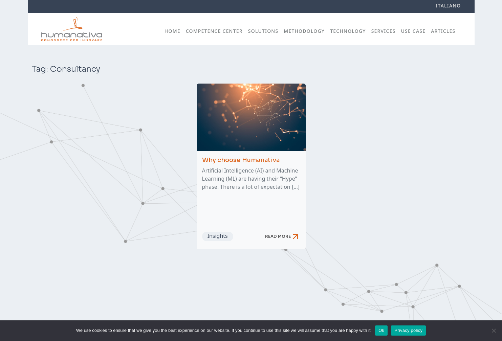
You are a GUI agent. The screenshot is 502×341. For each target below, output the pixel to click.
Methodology (304, 31)
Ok (381, 330)
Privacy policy (408, 330)
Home (172, 31)
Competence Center (214, 31)
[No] (493, 330)
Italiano (448, 5)
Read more (282, 236)
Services (383, 31)
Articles (443, 31)
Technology (348, 31)
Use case (413, 31)
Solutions (263, 31)
